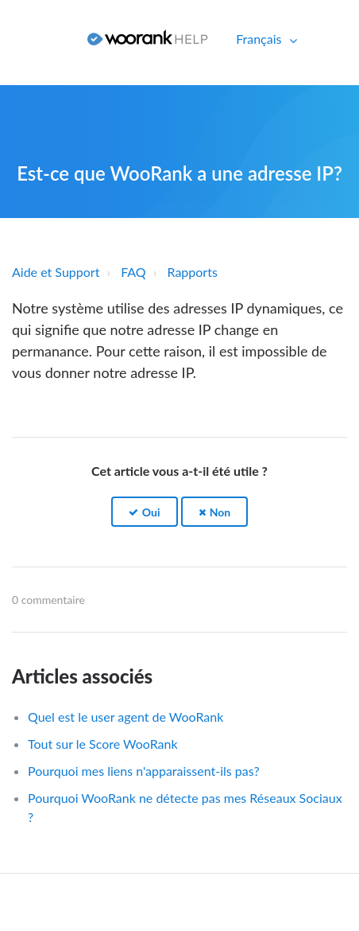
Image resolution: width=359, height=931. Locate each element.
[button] (144, 512)
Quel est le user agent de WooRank (125, 716)
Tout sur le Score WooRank (103, 743)
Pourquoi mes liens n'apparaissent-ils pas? (144, 770)
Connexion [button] (37, 38)
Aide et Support (55, 271)
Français (260, 38)
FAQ (133, 271)
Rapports (193, 271)
